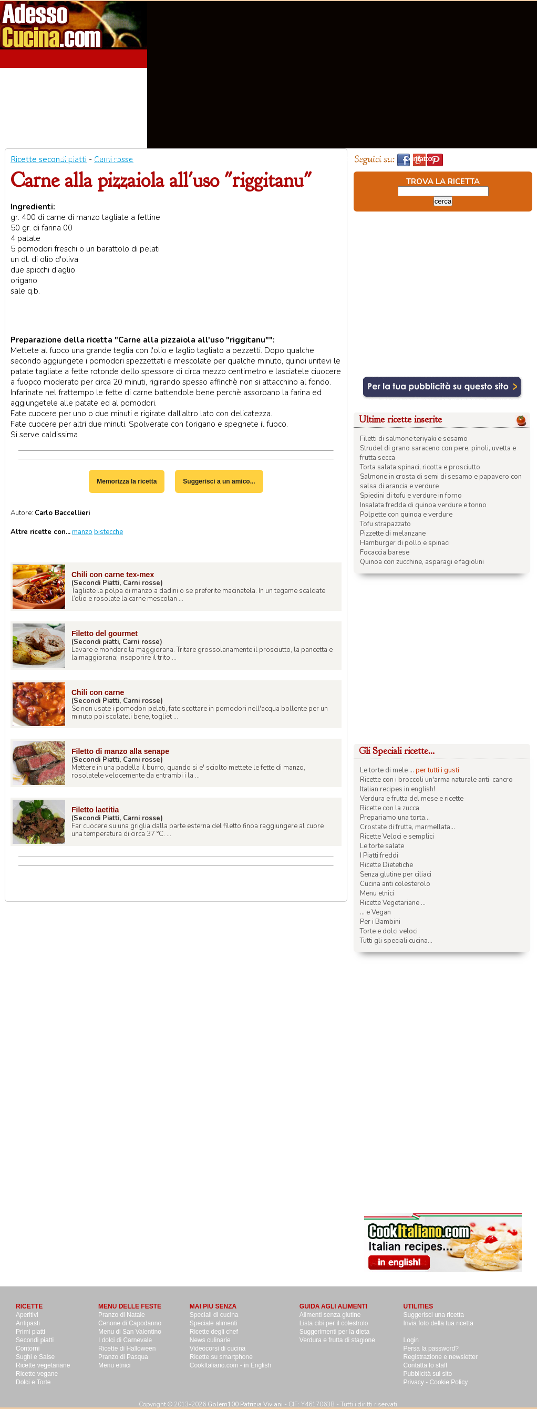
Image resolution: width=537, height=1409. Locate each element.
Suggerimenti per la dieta (334, 1331)
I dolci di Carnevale (125, 1340)
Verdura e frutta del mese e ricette (411, 798)
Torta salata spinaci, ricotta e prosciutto (420, 467)
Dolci (383, 159)
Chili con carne (97, 692)
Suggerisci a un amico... (219, 481)
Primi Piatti (191, 159)
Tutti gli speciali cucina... (396, 940)
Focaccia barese (384, 552)
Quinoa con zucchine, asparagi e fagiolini (422, 562)
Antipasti (145, 159)
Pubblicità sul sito (428, 1373)
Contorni (292, 159)
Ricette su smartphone (221, 1357)
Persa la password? (431, 1348)
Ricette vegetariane (43, 1365)
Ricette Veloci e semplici (397, 836)
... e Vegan (375, 912)
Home (69, 159)
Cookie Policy (449, 1382)
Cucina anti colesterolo (395, 884)
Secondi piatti (243, 159)
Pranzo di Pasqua (123, 1357)
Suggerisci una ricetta (434, 1315)
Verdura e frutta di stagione (337, 1340)
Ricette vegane (37, 1373)
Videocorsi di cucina (218, 1348)
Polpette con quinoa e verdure (406, 514)
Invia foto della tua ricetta (438, 1323)
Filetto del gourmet (104, 633)
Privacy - (417, 1382)
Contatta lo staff (426, 1365)
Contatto (418, 159)
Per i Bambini (380, 922)
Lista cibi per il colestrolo (334, 1323)
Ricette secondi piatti (49, 159)
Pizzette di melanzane (393, 533)
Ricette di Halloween (127, 1348)
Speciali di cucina (214, 1315)
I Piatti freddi (379, 855)
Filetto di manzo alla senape (120, 751)
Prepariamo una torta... (395, 817)
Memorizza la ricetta (127, 481)
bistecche (108, 532)
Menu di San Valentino (129, 1331)
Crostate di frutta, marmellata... (407, 827)
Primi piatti (30, 1331)
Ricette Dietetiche (386, 865)
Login (411, 1340)
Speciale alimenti (213, 1323)
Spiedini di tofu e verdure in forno (411, 495)
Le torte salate (382, 846)
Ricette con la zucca (389, 808)
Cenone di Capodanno (129, 1323)
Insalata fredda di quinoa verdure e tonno (423, 505)
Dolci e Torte (33, 1382)
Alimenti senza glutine (330, 1315)
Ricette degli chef (214, 1331)
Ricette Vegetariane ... (393, 903)
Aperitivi (105, 159)
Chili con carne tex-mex (112, 574)
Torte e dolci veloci (389, 931)
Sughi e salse (341, 159)
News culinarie (210, 1340)
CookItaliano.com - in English (230, 1365)
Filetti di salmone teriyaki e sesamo (414, 439)
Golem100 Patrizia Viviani (245, 1404)
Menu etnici (377, 893)
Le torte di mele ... (387, 770)
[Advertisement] (426, 74)
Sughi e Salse (35, 1357)
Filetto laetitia (95, 810)
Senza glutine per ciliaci (395, 874)
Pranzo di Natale (121, 1315)
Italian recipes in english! (397, 789)
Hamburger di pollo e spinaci (405, 543)
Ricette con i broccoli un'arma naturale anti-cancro (436, 779)
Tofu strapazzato (385, 524)
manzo (82, 532)
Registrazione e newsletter (441, 1357)
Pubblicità (461, 159)
